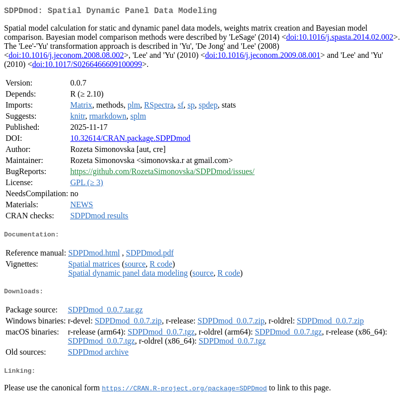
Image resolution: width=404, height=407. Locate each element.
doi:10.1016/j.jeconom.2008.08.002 (66, 57)
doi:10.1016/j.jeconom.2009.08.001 (262, 57)
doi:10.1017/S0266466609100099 (87, 66)
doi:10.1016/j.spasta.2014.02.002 (339, 39)
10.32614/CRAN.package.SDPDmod (130, 140)
